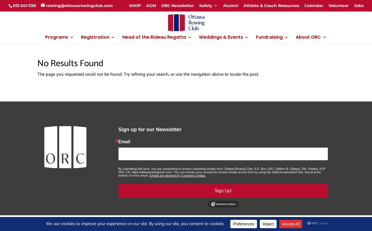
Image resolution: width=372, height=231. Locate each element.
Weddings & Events (221, 37)
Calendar (313, 5)
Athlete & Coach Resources (271, 5)
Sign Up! (223, 190)
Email (124, 142)
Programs (56, 37)
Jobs (359, 5)
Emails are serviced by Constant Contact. (178, 175)
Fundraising (269, 37)
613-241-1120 (24, 5)
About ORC (308, 37)
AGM (151, 5)
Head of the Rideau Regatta (154, 37)
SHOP (135, 5)
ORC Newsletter (177, 5)
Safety (205, 5)
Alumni (230, 5)
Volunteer (339, 5)
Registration (95, 37)
